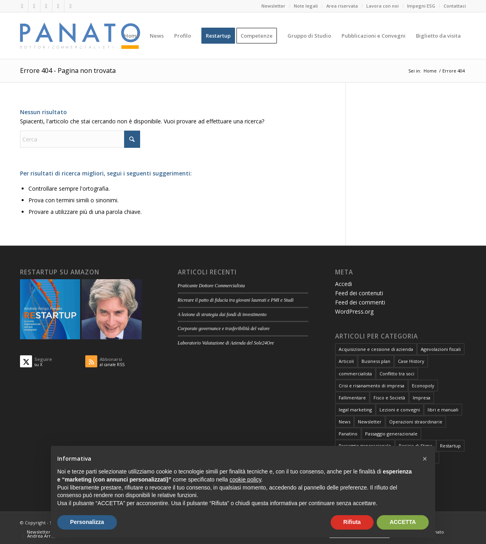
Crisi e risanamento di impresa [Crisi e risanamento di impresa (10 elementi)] (371, 386)
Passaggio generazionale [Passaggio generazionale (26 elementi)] (391, 434)
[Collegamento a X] (34, 6)
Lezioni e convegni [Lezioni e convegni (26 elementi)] (400, 410)
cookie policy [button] (245, 479)
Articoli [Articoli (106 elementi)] (346, 361)
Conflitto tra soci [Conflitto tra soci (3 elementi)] (397, 374)
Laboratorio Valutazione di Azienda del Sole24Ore (226, 343)
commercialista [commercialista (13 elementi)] (355, 374)
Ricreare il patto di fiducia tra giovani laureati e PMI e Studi (236, 300)
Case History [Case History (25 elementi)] (411, 361)
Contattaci (455, 6)
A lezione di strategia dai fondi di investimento (222, 314)
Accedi (343, 284)
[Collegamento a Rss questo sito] (70, 6)
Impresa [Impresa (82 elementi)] (421, 398)
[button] (424, 458)
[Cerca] (80, 139)
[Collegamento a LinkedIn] (22, 6)
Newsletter (273, 6)
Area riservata (342, 6)
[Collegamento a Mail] (58, 6)
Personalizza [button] (87, 522)
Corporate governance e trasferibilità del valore (224, 328)
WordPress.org (354, 311)
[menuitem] (273, 6)
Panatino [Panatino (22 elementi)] (348, 434)
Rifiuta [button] (352, 522)
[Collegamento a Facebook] (46, 6)
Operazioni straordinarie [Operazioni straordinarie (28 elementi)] (415, 422)
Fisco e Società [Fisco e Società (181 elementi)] (389, 398)
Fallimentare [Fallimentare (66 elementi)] (352, 398)
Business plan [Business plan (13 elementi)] (375, 361)
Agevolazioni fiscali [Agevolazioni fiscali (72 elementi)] (441, 349)
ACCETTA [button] (403, 522)
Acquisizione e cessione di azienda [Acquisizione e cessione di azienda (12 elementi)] (376, 349)
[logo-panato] (80, 35)
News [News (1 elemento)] (344, 422)
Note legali (306, 6)
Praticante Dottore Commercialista (211, 285)
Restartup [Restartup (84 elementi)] (450, 446)
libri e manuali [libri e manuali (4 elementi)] (443, 410)
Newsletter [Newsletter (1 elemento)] (370, 422)
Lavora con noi (382, 6)
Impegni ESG (421, 6)
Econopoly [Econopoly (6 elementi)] (423, 386)
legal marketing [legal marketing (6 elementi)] (355, 410)
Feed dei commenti (360, 302)
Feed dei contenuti (359, 293)
